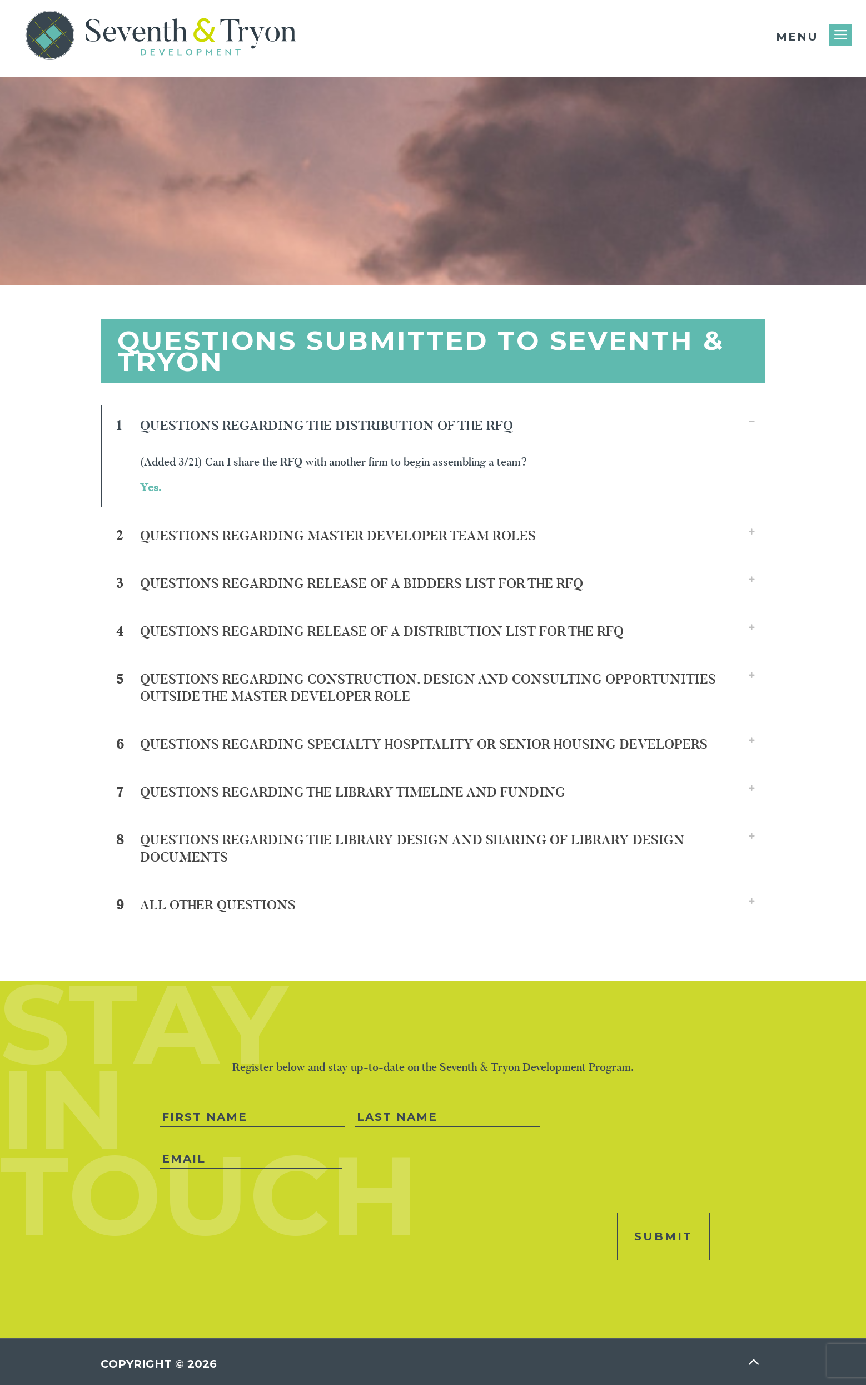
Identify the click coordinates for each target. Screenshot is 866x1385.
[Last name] (447, 1117)
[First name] (252, 1117)
